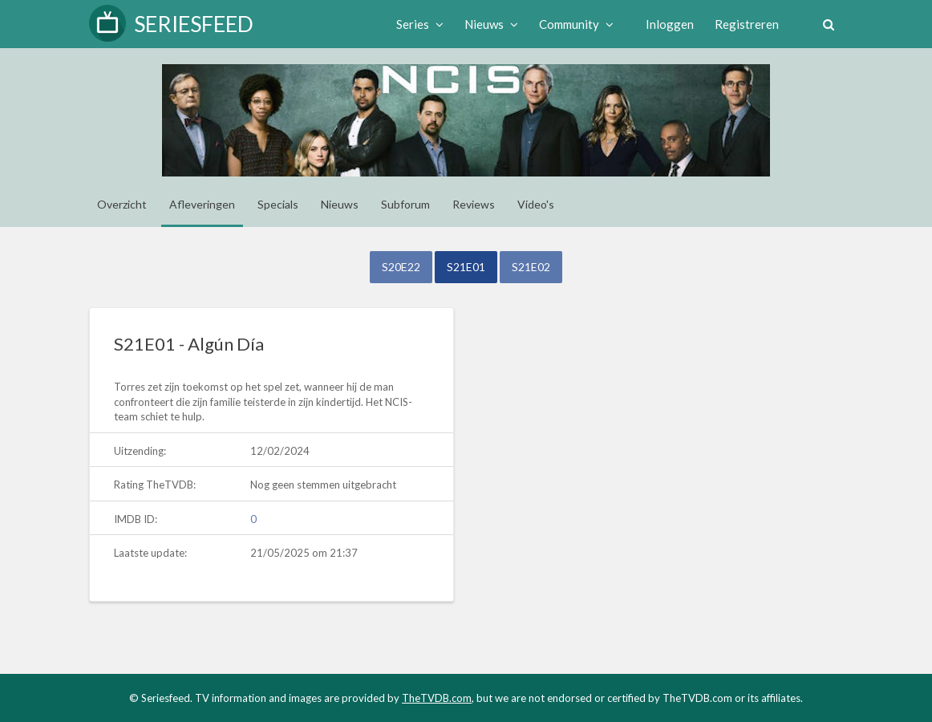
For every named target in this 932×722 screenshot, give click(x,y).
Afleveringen (202, 204)
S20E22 (401, 267)
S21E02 (531, 267)
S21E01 (466, 267)
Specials (277, 204)
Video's (535, 204)
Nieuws (491, 24)
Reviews (473, 204)
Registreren (747, 24)
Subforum (405, 204)
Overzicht (122, 204)
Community (576, 24)
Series (420, 24)
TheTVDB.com (437, 698)
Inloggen (670, 24)
